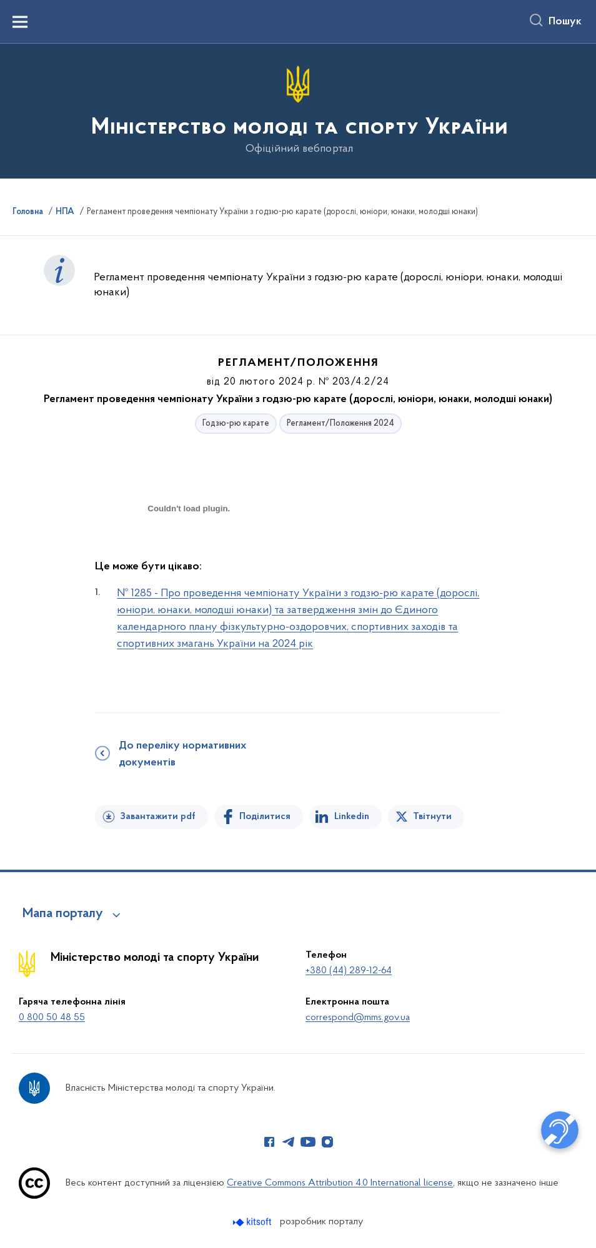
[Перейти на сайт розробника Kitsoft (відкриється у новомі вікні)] (253, 1222)
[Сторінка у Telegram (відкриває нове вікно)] (288, 1141)
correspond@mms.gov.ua (357, 1018)
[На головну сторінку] (298, 110)
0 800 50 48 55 (52, 1018)
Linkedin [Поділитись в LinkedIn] (351, 817)
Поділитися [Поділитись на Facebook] (265, 817)
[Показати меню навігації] (20, 22)
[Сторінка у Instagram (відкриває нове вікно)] (327, 1141)
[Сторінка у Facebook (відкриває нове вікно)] (269, 1141)
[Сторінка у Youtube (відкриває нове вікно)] (307, 1141)
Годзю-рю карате (235, 423)
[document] (188, 553)
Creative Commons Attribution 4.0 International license (340, 1183)
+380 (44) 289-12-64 (348, 971)
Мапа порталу (62, 914)
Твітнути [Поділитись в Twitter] (432, 817)
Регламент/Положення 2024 (340, 423)
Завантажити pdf (158, 817)
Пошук (565, 21)
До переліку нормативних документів (182, 754)
